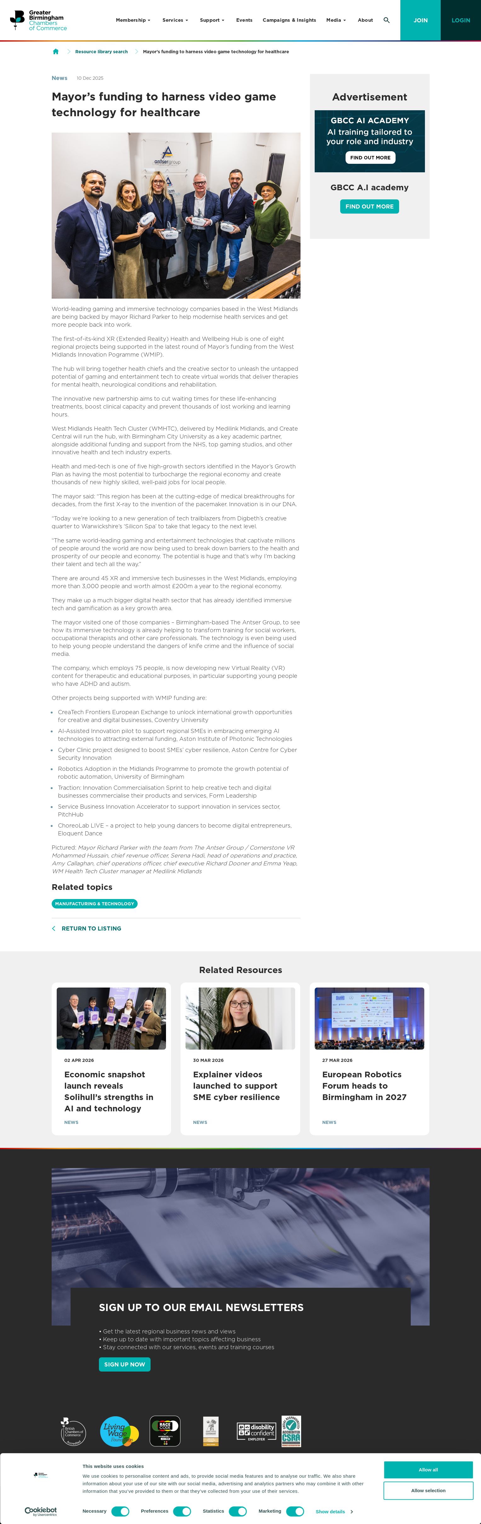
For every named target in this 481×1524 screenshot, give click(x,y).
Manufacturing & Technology (94, 903)
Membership (131, 20)
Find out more (370, 206)
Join (421, 20)
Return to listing (91, 928)
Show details (330, 1511)
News (59, 78)
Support (210, 20)
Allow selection (428, 1490)
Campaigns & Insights (289, 20)
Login (461, 20)
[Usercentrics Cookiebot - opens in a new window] (40, 1511)
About (365, 20)
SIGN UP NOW (124, 1364)
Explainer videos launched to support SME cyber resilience (236, 1085)
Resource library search (101, 51)
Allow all (428, 1469)
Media (333, 20)
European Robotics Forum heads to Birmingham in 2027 (365, 1085)
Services (173, 20)
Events (244, 20)
